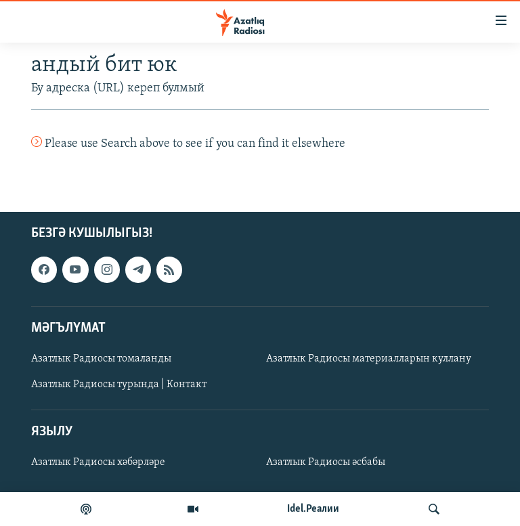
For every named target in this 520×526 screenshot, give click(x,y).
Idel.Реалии (313, 509)
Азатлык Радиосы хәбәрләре (98, 463)
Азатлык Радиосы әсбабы (325, 463)
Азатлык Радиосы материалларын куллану (368, 358)
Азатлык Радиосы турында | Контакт (119, 384)
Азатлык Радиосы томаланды (101, 358)
